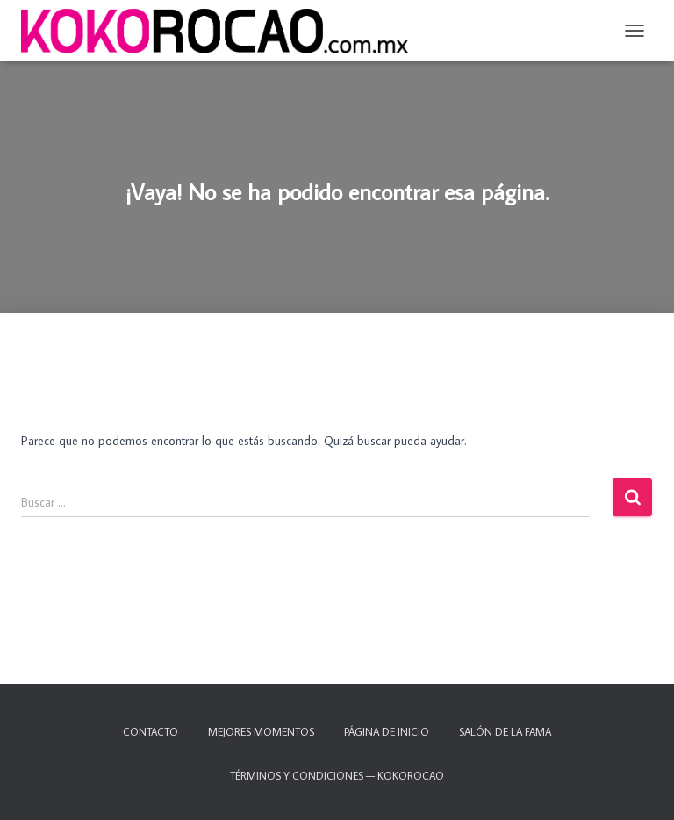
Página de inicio (386, 731)
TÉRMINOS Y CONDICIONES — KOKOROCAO (337, 775)
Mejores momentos (261, 731)
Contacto (150, 731)
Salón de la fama (505, 731)
